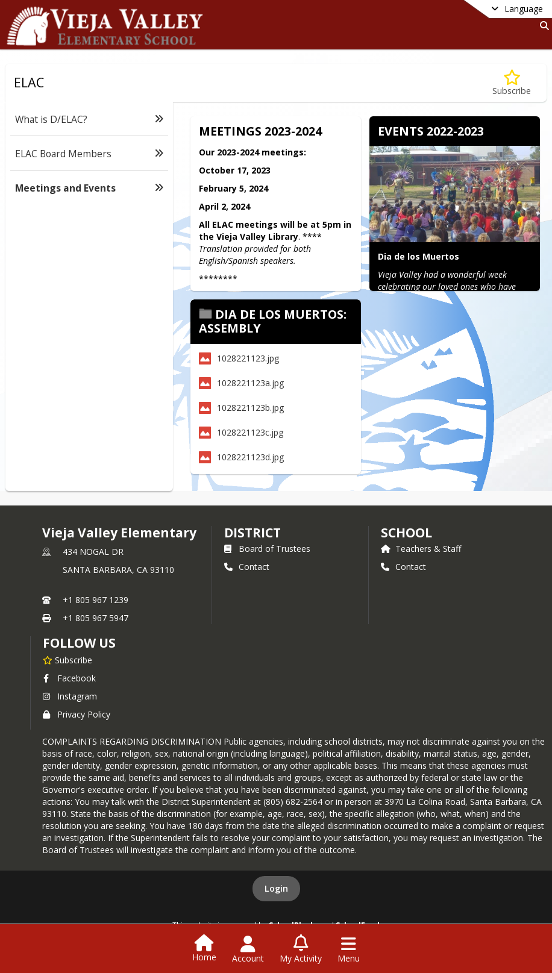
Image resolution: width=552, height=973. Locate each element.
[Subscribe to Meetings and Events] (511, 82)
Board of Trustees (267, 548)
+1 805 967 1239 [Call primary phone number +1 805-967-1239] (95, 599)
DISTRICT (252, 532)
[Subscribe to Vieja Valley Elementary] (67, 659)
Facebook (69, 678)
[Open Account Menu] (248, 949)
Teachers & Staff (421, 548)
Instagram (70, 696)
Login (276, 888)
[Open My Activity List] (301, 949)
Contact (246, 566)
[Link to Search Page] (542, 25)
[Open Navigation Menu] (348, 949)
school (406, 532)
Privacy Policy (76, 714)
